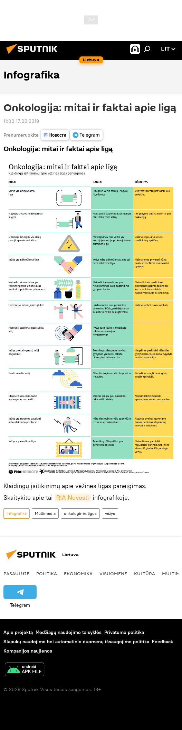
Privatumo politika (124, 632)
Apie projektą (18, 632)
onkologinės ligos (80, 513)
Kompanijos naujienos (27, 651)
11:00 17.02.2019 (21, 121)
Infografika (17, 513)
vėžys (110, 513)
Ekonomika (78, 573)
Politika (46, 573)
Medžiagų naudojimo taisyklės (69, 632)
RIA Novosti (72, 497)
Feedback (162, 641)
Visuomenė (113, 573)
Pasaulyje (16, 573)
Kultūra (144, 573)
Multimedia (45, 513)
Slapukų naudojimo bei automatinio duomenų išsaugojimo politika (76, 641)
